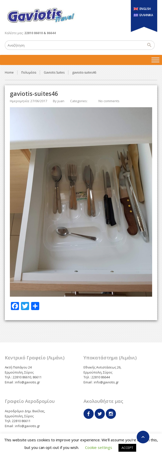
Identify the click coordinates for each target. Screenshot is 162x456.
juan (60, 101)
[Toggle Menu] (155, 59)
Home (9, 72)
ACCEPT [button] (127, 447)
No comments (108, 101)
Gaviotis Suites (54, 72)
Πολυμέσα (28, 72)
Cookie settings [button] (98, 447)
